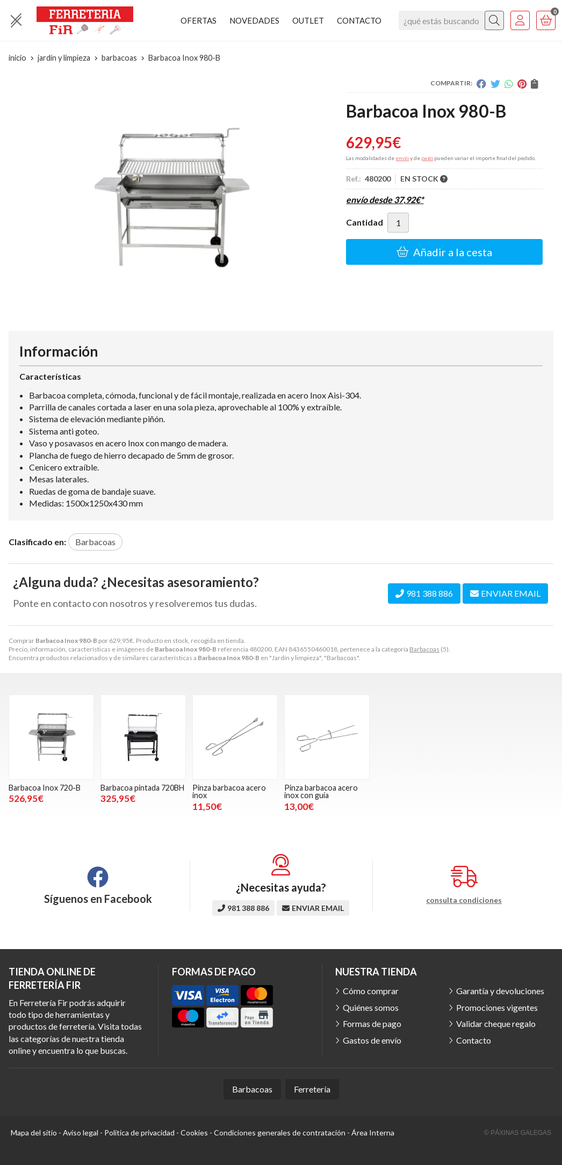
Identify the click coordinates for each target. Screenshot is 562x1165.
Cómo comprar (371, 991)
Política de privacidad (139, 1132)
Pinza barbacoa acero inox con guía (321, 791)
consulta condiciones (464, 900)
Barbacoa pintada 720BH (142, 787)
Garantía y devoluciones (500, 991)
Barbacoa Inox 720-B (45, 787)
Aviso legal (80, 1132)
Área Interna (372, 1132)
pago (427, 158)
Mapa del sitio (34, 1132)
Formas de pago (372, 1023)
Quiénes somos (371, 1007)
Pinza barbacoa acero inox (229, 791)
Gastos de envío (372, 1040)
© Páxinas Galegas (517, 1133)
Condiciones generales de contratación (279, 1132)
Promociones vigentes (497, 1007)
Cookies (194, 1132)
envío (402, 158)
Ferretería (312, 1089)
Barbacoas (424, 649)
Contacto (473, 1040)
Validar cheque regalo (496, 1023)
